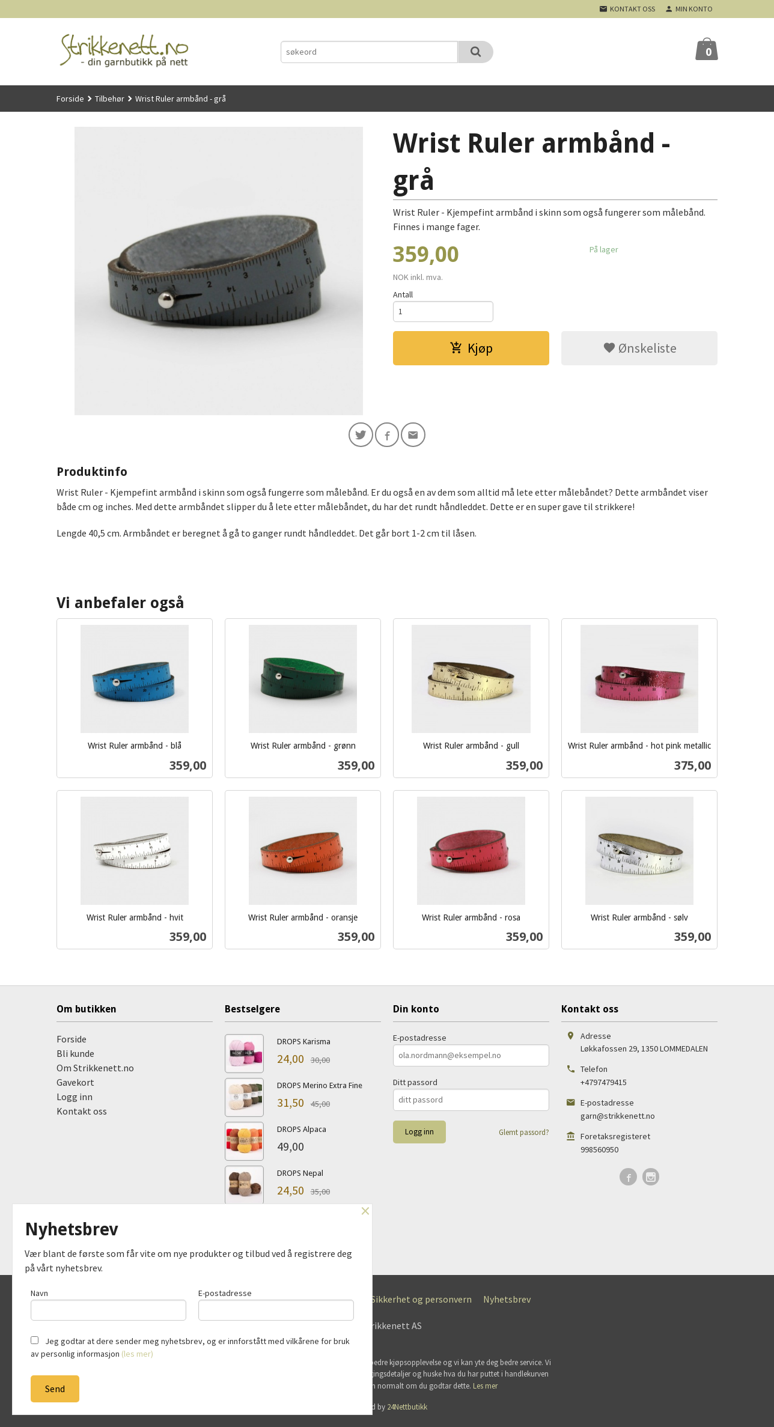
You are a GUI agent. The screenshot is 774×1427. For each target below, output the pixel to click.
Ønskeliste (640, 349)
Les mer (485, 1388)
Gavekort (75, 1084)
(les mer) (137, 1353)
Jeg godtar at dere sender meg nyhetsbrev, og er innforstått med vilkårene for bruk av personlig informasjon (190, 1347)
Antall (403, 294)
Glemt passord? (524, 1134)
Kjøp (471, 349)
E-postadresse (419, 1039)
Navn (108, 1303)
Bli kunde (75, 1055)
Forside (70, 98)
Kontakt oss (81, 1113)
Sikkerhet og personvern (421, 1301)
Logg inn (74, 1098)
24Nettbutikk (407, 1409)
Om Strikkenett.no (95, 1069)
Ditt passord (415, 1084)
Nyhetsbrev (507, 1301)
